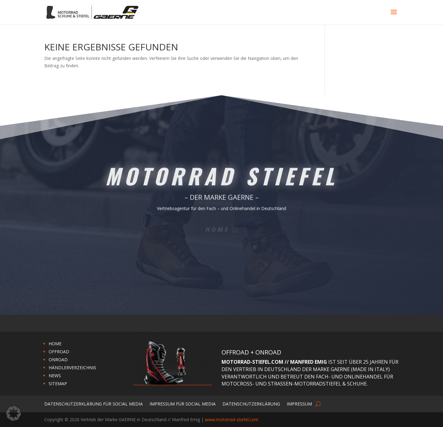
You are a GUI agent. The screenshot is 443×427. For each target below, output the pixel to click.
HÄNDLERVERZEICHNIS (72, 367)
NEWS (55, 375)
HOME (55, 344)
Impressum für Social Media (183, 403)
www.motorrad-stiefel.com (231, 419)
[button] (13, 413)
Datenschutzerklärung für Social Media (93, 403)
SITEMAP (58, 383)
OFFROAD (59, 352)
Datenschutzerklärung (251, 403)
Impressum (299, 403)
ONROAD (58, 359)
